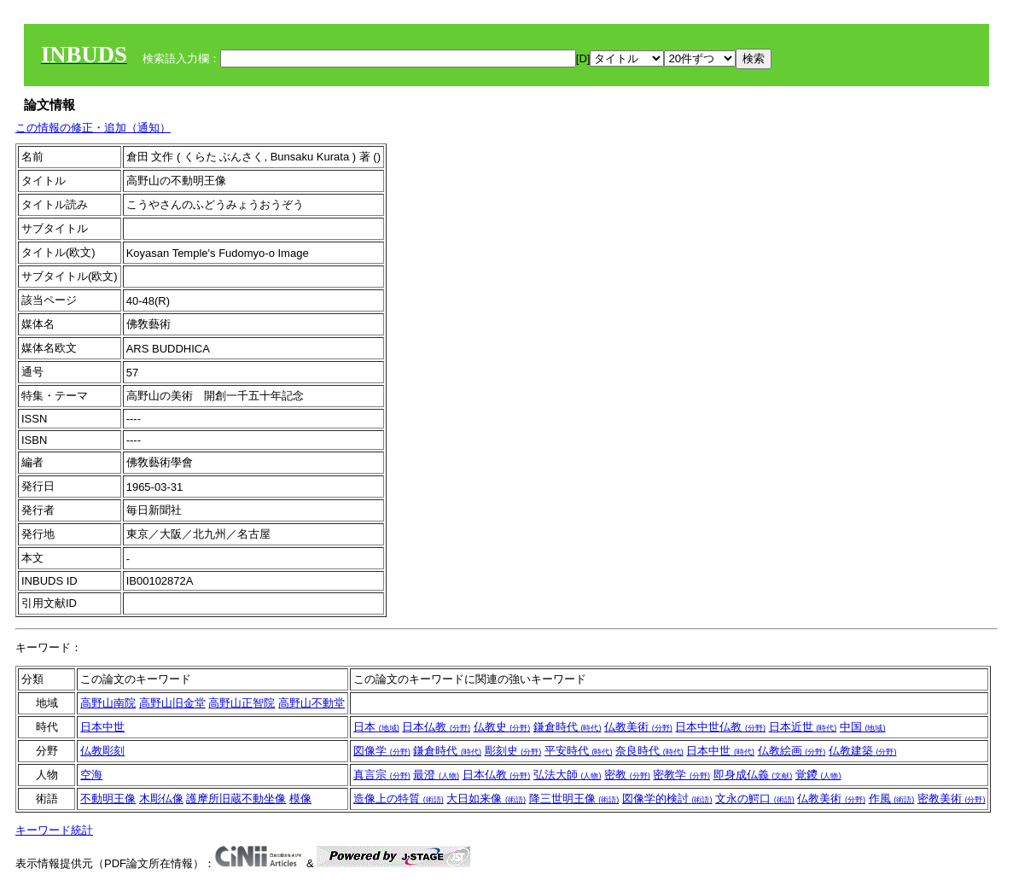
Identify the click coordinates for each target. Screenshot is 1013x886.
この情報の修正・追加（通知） (93, 127)
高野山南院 (108, 703)
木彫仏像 (161, 798)
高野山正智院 (241, 703)
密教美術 (951, 798)
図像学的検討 (667, 798)
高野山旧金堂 (172, 703)
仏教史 (502, 726)
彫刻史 (513, 750)
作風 (892, 798)
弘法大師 (567, 774)
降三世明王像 (574, 798)
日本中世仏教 (720, 726)
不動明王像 (108, 798)
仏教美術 (638, 726)
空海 (91, 774)
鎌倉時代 (567, 726)
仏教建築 (863, 750)
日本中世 (102, 726)
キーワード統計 (54, 830)
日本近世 (803, 726)
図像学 (381, 750)
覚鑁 (818, 774)
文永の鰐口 (755, 798)
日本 (376, 726)
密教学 (681, 774)
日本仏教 (436, 726)
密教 (627, 774)
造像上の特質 (398, 798)
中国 (863, 726)
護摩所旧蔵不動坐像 (236, 798)
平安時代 (578, 750)
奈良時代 (649, 750)
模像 (300, 798)
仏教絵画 (792, 750)
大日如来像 (486, 798)
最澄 (436, 774)
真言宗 (381, 774)
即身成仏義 (753, 774)
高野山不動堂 (311, 703)
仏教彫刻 (102, 750)
